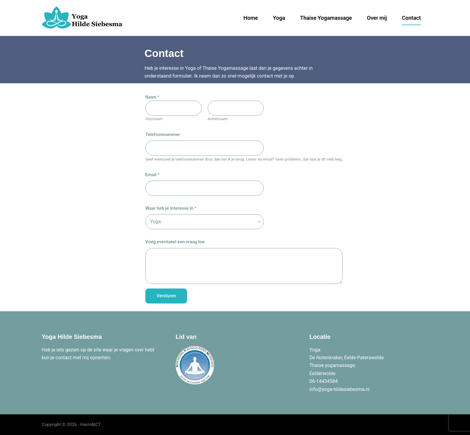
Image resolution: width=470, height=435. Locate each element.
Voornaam (153, 119)
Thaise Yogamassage (326, 18)
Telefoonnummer (162, 134)
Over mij (377, 18)
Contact (411, 18)
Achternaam (217, 119)
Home (250, 18)
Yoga (279, 18)
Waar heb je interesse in (171, 208)
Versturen (166, 295)
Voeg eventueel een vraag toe (175, 241)
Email (152, 174)
